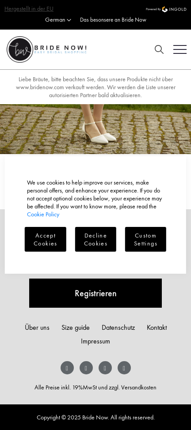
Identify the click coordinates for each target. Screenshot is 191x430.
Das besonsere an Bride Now (113, 19)
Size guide (75, 327)
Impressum (95, 341)
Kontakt (157, 327)
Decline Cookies (95, 239)
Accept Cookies (45, 239)
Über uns (37, 327)
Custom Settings (145, 239)
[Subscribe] (95, 293)
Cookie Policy (43, 214)
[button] (58, 20)
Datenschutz (118, 327)
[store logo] (43, 49)
